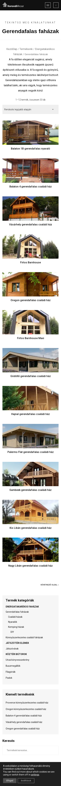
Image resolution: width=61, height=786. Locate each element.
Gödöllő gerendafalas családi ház (30, 376)
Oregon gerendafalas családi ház (31, 300)
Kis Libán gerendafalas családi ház (31, 527)
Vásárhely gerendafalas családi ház (30, 224)
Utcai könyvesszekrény (17, 660)
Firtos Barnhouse (30, 262)
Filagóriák (10, 672)
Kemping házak (16, 627)
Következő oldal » (50, 585)
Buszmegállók (13, 666)
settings (35, 774)
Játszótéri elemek (17, 643)
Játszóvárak (12, 648)
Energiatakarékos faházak (22, 606)
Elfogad (9, 781)
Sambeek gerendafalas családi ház (30, 490)
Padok (9, 678)
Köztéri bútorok (16, 654)
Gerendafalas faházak (17, 612)
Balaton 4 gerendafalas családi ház (30, 186)
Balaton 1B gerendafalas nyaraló (30, 148)
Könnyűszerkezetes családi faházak (24, 637)
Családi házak (15, 617)
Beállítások (26, 781)
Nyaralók (12, 622)
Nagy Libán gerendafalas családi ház (30, 565)
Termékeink (26, 49)
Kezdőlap (11, 49)
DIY (12, 632)
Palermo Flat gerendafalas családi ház (30, 452)
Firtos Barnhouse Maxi (30, 338)
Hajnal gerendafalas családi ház (30, 414)
